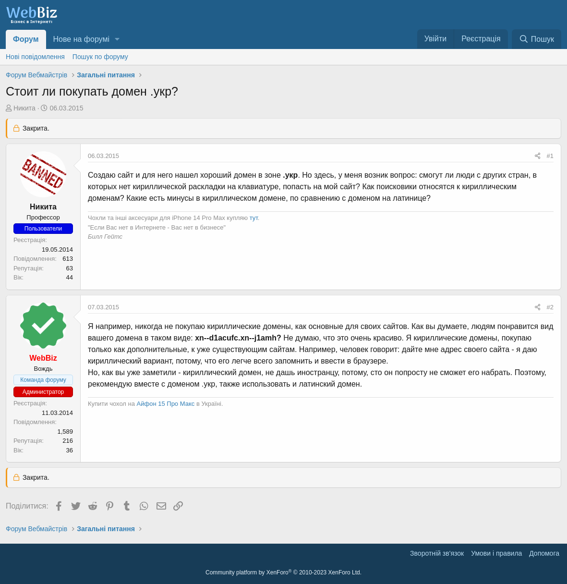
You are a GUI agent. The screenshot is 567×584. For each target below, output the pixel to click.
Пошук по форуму (100, 57)
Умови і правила (496, 553)
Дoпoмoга (544, 553)
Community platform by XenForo (283, 572)
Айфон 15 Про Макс (166, 403)
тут (254, 217)
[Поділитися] (537, 156)
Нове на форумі (81, 39)
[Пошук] (536, 39)
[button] (117, 39)
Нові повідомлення (35, 57)
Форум (26, 39)
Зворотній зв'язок (437, 553)
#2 (550, 307)
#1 (550, 155)
